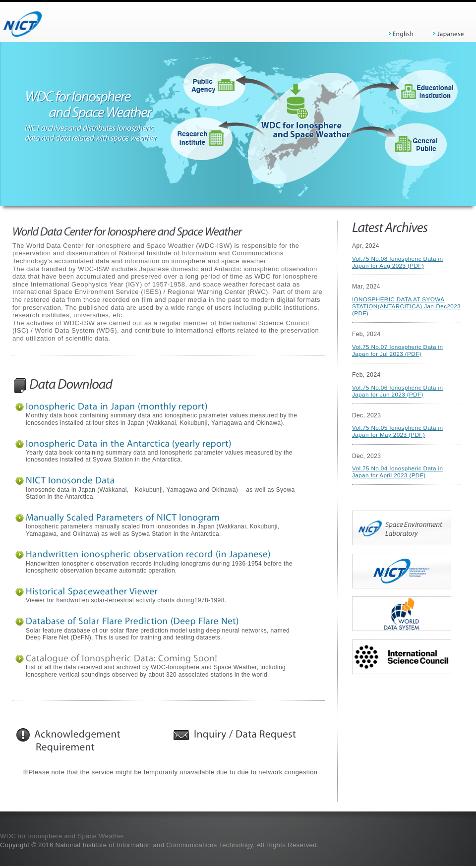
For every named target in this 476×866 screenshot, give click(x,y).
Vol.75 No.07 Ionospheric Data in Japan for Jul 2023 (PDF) (397, 350)
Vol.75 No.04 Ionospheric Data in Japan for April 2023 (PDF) (397, 471)
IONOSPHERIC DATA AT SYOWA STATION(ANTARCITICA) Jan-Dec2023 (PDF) (406, 306)
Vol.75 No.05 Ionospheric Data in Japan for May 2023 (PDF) (397, 431)
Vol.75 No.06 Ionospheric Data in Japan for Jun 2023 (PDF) (397, 391)
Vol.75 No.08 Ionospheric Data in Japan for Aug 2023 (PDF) (397, 262)
